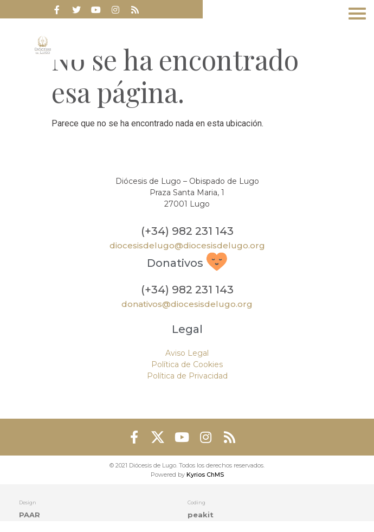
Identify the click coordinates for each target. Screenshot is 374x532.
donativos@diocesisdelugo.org (187, 304)
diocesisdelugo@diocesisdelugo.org (187, 245)
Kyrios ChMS (205, 474)
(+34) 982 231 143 (187, 231)
